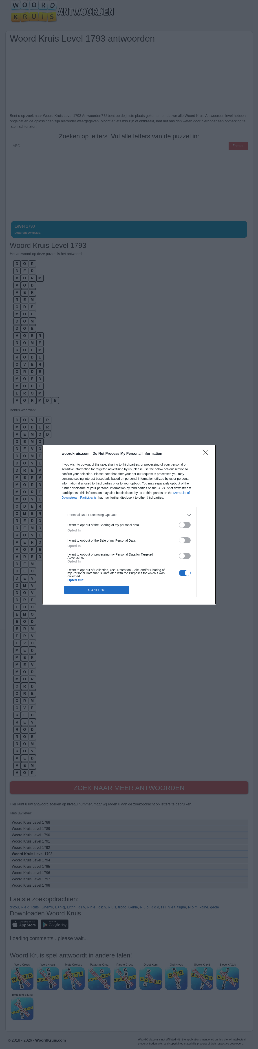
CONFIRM (96, 589)
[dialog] (129, 524)
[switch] (185, 525)
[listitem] (129, 515)
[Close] (207, 454)
